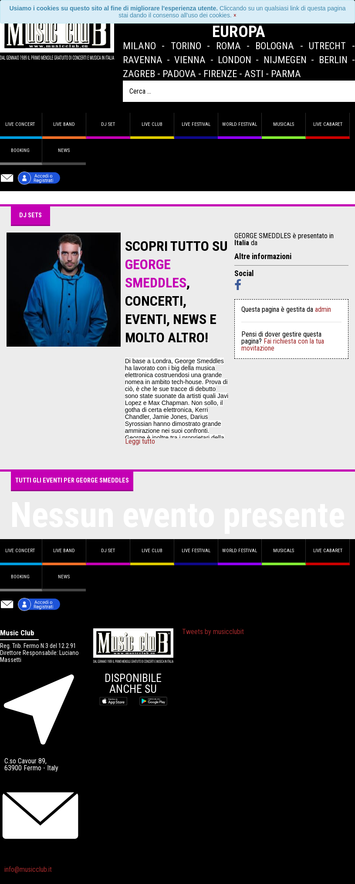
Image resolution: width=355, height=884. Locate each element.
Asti (254, 73)
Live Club (152, 124)
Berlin (333, 59)
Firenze (220, 73)
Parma (286, 73)
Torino (186, 45)
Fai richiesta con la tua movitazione (282, 344)
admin (323, 309)
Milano (139, 45)
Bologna (274, 45)
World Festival (239, 124)
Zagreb (139, 73)
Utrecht (327, 45)
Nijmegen (285, 59)
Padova (179, 73)
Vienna (190, 59)
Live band (64, 124)
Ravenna (142, 59)
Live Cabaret (327, 124)
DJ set (108, 124)
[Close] (235, 15)
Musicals (283, 124)
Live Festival (196, 124)
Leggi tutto (140, 441)
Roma (228, 45)
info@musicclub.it (28, 869)
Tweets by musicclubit (213, 632)
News (64, 150)
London (234, 59)
